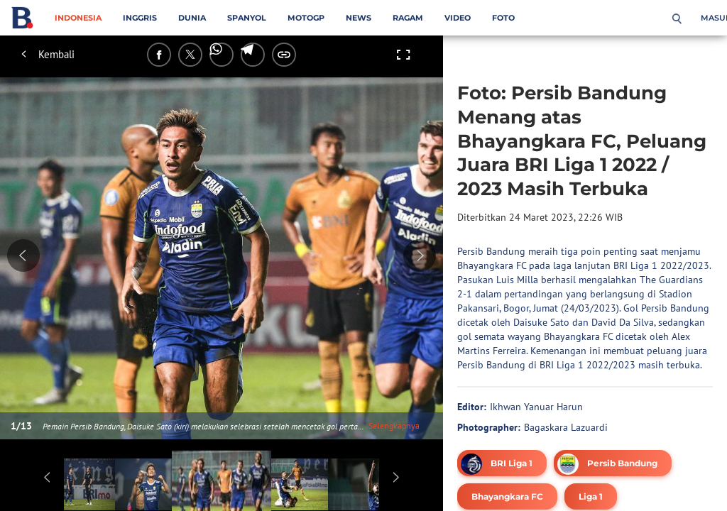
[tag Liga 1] (590, 496)
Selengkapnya (394, 425)
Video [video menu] (457, 18)
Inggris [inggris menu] (140, 18)
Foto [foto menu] (503, 18)
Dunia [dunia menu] (192, 18)
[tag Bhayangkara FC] (507, 496)
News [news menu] (358, 18)
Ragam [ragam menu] (408, 18)
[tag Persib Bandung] (613, 463)
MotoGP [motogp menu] (306, 18)
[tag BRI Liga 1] (502, 463)
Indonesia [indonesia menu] (78, 18)
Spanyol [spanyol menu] (246, 18)
